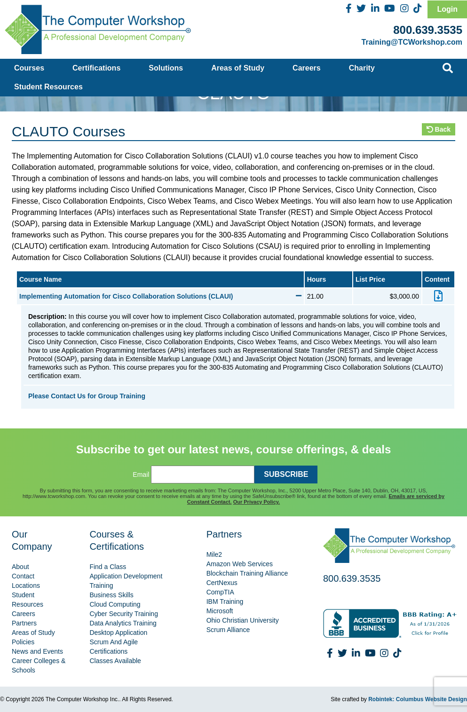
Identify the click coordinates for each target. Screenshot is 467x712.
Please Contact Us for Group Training (86, 396)
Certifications (96, 68)
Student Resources (48, 87)
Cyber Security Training (123, 613)
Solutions (166, 68)
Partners (24, 623)
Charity (362, 68)
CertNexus (221, 582)
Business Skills (111, 595)
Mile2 (214, 554)
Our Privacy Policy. (256, 502)
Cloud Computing (114, 604)
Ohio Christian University (242, 620)
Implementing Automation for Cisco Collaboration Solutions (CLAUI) (160, 296)
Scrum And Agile (113, 642)
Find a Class (107, 566)
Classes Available (115, 661)
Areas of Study (237, 68)
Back (439, 129)
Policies (23, 642)
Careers (307, 68)
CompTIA (220, 592)
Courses (29, 68)
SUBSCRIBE (286, 474)
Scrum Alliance (228, 629)
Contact (23, 576)
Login (447, 9)
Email (141, 474)
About (20, 566)
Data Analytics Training (122, 623)
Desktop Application (118, 632)
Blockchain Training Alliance (247, 573)
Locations (26, 585)
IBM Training (225, 601)
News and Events (37, 651)
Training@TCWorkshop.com (412, 42)
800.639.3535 (427, 30)
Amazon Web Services (239, 564)
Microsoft (219, 611)
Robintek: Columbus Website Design (417, 699)
